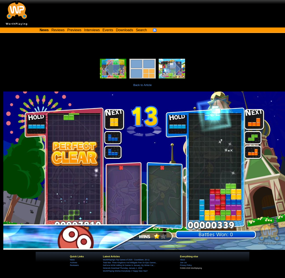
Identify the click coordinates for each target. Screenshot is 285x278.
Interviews (92, 30)
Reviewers (74, 265)
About (182, 260)
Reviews (58, 30)
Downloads (124, 30)
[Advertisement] (142, 47)
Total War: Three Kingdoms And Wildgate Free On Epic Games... (130, 263)
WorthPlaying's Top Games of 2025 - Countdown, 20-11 (126, 260)
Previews (74, 30)
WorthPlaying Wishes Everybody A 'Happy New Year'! (125, 271)
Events (108, 30)
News (72, 260)
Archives (73, 263)
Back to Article (142, 85)
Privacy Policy (186, 265)
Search (141, 30)
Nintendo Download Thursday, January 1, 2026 (122, 268)
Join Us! (183, 263)
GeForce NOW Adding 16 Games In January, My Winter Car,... (129, 265)
